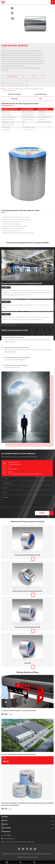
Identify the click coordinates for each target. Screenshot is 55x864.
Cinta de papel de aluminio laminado (27, 628)
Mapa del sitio (21, 857)
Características (40, 96)
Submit (46, 513)
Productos (11, 90)
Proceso (14, 100)
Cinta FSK (27, 664)
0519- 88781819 (6, 835)
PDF (34, 76)
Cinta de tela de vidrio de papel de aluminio (27, 592)
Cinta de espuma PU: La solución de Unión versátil (18, 756)
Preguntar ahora (12, 76)
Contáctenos (5, 831)
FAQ (40, 100)
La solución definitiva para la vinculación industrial (18, 712)
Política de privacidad (32, 857)
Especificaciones (14, 96)
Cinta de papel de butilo (9, 91)
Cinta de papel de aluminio (37, 90)
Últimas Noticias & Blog (27, 674)
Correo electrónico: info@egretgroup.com (14, 463)
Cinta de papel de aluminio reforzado (27, 556)
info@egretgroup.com (8, 838)
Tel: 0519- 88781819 (12, 468)
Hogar (5, 90)
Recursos (4, 824)
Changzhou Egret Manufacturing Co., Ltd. (25, 853)
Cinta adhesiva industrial (21, 90)
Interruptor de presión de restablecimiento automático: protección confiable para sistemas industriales (27, 805)
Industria (4, 820)
